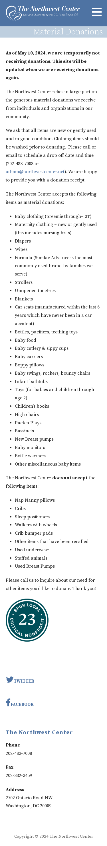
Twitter (20, 679)
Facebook (20, 702)
